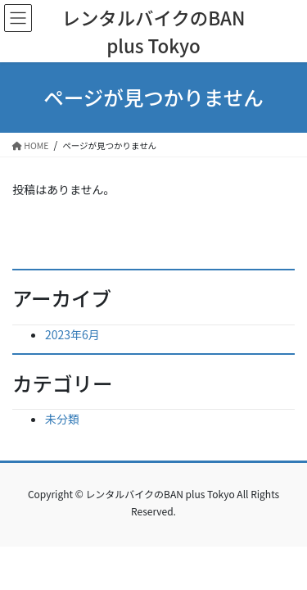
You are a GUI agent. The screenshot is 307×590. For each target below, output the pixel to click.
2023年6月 (72, 334)
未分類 (62, 419)
